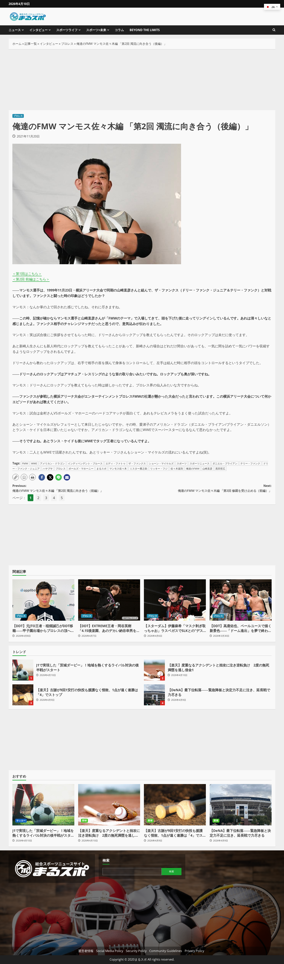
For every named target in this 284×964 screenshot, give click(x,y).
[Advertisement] (142, 79)
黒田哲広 (220, 468)
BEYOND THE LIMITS (145, 30)
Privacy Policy (194, 951)
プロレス (67, 44)
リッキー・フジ (159, 468)
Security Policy (136, 951)
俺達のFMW (192, 468)
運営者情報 (85, 951)
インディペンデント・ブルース (85, 463)
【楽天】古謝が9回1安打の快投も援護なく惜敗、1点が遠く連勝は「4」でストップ (22, 694)
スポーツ (182, 463)
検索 (106, 860)
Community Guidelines (165, 951)
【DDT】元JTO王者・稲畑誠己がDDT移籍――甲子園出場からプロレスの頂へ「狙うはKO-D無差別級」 (42, 628)
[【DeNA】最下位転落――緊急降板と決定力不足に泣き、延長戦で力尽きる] (241, 804)
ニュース (15, 30)
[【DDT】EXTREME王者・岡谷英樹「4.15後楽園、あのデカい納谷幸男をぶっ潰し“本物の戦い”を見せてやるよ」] (109, 600)
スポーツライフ (67, 30)
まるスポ (101, 468)
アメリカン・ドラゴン (52, 463)
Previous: (77, 488)
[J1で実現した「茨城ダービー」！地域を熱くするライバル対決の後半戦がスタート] (43, 804)
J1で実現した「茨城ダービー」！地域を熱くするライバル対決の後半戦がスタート (22, 670)
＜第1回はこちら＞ (27, 273)
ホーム (17, 44)
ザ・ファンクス (137, 463)
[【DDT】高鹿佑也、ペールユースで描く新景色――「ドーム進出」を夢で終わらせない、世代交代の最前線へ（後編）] (241, 600)
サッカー (21, 820)
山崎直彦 (207, 468)
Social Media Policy (109, 951)
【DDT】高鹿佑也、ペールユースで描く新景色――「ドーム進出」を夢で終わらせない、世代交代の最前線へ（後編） (240, 628)
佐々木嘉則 (177, 468)
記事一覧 (31, 44)
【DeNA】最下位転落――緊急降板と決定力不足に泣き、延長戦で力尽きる (154, 694)
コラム (119, 30)
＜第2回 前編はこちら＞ (31, 279)
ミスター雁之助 (138, 468)
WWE (34, 463)
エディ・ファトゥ (115, 463)
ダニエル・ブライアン (225, 463)
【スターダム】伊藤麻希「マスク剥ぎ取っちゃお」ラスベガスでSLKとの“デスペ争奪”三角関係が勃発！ (175, 628)
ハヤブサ (48, 468)
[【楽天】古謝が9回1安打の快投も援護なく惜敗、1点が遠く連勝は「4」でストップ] (175, 804)
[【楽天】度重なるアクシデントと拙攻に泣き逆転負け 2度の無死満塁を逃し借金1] (109, 804)
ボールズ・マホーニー (81, 468)
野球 (84, 820)
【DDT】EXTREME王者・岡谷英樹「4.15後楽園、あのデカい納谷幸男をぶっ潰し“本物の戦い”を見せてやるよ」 (109, 628)
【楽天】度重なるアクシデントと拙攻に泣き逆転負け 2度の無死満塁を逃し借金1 (154, 670)
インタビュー (38, 30)
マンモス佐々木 (118, 468)
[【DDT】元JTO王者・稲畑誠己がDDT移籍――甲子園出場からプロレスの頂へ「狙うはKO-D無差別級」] (43, 600)
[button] (15, 477)
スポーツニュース (199, 463)
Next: (207, 488)
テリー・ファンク (250, 463)
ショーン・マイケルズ (161, 463)
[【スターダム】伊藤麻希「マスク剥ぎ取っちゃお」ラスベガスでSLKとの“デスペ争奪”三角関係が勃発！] (175, 600)
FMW (25, 463)
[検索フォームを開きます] (274, 30)
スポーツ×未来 (96, 30)
